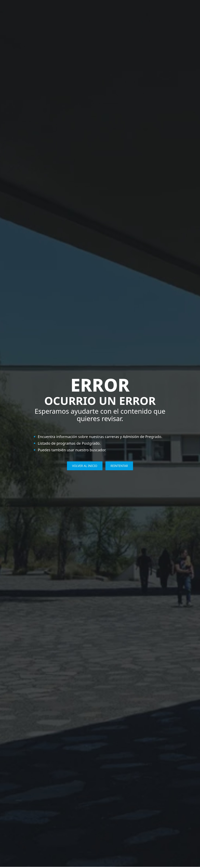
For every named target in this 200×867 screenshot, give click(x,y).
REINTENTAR (119, 466)
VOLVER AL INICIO (84, 466)
